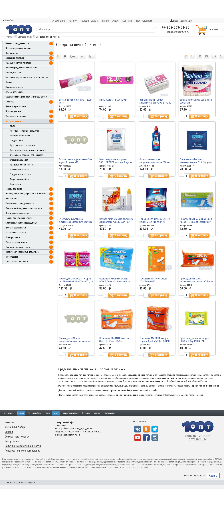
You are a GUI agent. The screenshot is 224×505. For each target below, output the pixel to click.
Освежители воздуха (19, 169)
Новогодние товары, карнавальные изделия (26, 193)
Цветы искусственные (16, 106)
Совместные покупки (17, 436)
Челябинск (9, 20)
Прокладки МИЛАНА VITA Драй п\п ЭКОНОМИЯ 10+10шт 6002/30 (76, 280)
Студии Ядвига (199, 475)
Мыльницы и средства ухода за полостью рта (27, 77)
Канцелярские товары (16, 116)
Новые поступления (70, 413)
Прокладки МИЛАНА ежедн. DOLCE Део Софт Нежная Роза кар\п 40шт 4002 (114, 281)
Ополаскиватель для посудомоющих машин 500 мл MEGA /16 (154, 162)
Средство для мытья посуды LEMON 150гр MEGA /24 (194, 340)
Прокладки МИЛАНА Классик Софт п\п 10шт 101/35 (114, 340)
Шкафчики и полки (14, 87)
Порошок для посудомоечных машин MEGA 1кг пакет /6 (154, 220)
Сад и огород (12, 53)
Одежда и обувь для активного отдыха (24, 208)
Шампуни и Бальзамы (20, 135)
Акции (56, 413)
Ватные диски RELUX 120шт (113, 99)
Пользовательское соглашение (22, 450)
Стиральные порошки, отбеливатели (27, 155)
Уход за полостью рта (20, 174)
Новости (9, 422)
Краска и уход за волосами (22, 145)
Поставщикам (109, 413)
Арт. (91, 56)
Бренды (97, 413)
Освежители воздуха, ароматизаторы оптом (26, 97)
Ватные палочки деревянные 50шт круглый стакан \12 (76, 161)
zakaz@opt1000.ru (178, 31)
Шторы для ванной (14, 92)
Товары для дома (14, 189)
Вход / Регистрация (181, 21)
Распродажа (12, 441)
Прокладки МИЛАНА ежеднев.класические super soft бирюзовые (75, 341)
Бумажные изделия (19, 160)
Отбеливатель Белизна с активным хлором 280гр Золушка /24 (75, 222)
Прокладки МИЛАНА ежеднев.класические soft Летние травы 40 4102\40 (197, 281)
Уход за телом (16, 140)
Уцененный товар (15, 427)
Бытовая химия (25, 36)
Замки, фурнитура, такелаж (18, 63)
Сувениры (10, 101)
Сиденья (10, 82)
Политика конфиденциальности (23, 446)
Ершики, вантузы (13, 72)
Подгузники (15, 184)
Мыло (12, 126)
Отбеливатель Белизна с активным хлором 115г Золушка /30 (196, 162)
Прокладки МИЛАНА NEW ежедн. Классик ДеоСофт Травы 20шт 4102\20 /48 (197, 222)
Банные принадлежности (17, 43)
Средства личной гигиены (22, 164)
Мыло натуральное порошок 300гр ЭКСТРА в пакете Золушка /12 (115, 162)
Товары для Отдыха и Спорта (19, 218)
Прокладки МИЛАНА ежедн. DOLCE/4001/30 (153, 280)
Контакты (86, 413)
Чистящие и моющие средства (24, 131)
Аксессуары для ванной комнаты (21, 67)
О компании (9, 413)
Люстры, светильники (16, 227)
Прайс (47, 413)
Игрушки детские (13, 111)
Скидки (9, 431)
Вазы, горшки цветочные (17, 261)
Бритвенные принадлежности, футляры (28, 150)
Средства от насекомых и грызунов (22, 252)
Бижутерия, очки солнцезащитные (21, 223)
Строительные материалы (18, 213)
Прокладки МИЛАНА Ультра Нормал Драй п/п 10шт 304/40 (154, 340)
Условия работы (34, 413)
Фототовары (12, 257)
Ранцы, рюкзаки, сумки (16, 242)
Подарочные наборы (19, 179)
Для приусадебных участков (19, 247)
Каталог (10, 36)
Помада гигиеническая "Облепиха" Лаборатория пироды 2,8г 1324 (116, 220)
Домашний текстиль (15, 58)
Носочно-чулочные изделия (18, 48)
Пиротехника (11, 198)
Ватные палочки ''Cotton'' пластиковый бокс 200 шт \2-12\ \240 (155, 102)
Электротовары (13, 237)
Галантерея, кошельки (16, 232)
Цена (73, 56)
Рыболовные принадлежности (20, 203)
